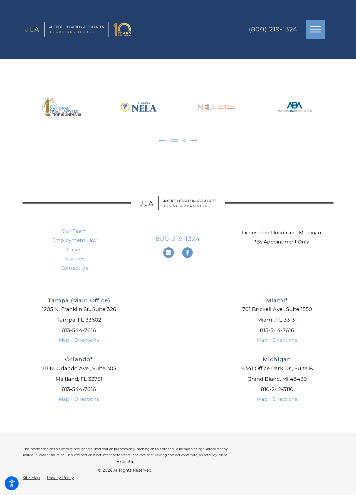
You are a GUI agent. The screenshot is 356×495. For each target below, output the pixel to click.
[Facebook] (187, 252)
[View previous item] (162, 140)
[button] (12, 483)
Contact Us (74, 268)
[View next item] (194, 140)
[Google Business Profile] (168, 252)
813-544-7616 (79, 330)
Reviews (74, 259)
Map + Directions (79, 340)
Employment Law (74, 240)
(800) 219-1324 (273, 29)
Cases (74, 249)
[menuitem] (74, 231)
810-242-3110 (277, 389)
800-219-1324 (178, 239)
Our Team (74, 231)
